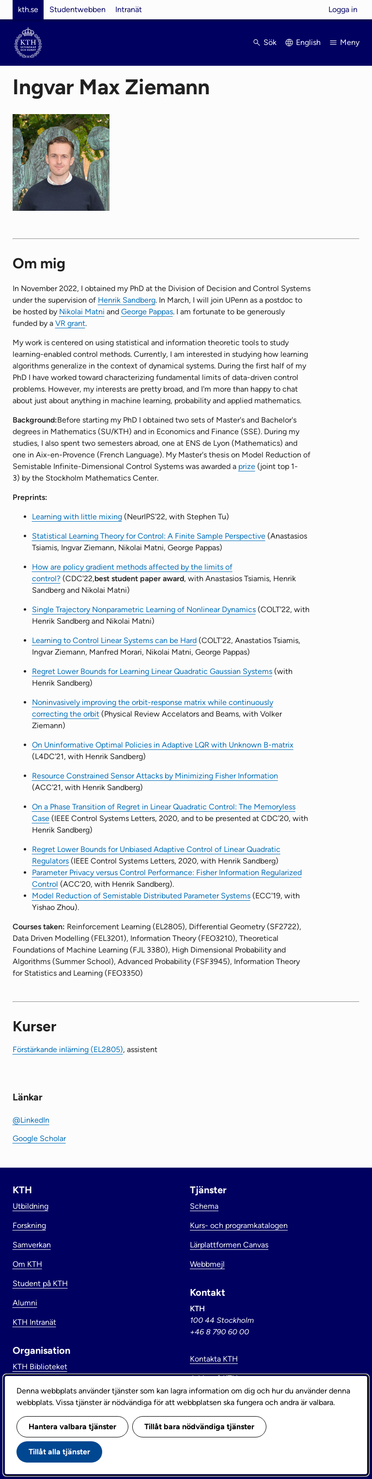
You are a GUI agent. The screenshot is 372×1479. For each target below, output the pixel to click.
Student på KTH (40, 1283)
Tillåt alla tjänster (59, 1451)
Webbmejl (207, 1264)
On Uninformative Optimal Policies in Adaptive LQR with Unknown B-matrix (163, 744)
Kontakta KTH (214, 1358)
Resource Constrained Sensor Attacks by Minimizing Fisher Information (155, 775)
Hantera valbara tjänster (72, 1426)
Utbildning (30, 1206)
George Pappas (147, 311)
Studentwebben (77, 9)
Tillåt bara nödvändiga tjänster (199, 1426)
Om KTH (27, 1264)
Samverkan (32, 1244)
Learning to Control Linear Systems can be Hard (114, 640)
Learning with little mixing (77, 516)
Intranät (128, 9)
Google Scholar (39, 1138)
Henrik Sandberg (126, 300)
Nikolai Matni (82, 311)
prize (246, 466)
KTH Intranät (34, 1322)
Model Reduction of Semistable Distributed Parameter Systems (141, 895)
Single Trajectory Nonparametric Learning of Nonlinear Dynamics (144, 609)
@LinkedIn (31, 1120)
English (308, 42)
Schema (204, 1206)
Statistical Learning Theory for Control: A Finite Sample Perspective (148, 536)
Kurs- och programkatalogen (239, 1225)
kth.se (28, 9)
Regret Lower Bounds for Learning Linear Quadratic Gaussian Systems (152, 671)
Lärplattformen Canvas (229, 1244)
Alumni (25, 1302)
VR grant (70, 323)
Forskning (29, 1225)
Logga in (342, 9)
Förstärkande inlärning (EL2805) (68, 1049)
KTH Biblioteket (40, 1366)
